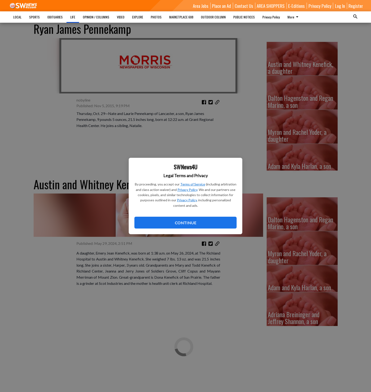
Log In (340, 6)
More (293, 17)
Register (356, 6)
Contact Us (244, 6)
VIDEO (120, 16)
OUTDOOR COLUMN (213, 16)
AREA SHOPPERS (271, 6)
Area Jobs (200, 6)
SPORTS (34, 16)
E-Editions (296, 6)
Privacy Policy (187, 190)
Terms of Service (192, 184)
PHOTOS (156, 16)
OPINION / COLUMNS (96, 16)
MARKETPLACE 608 (181, 16)
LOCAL (17, 16)
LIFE (72, 16)
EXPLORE (137, 16)
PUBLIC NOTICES (244, 16)
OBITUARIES (55, 16)
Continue (185, 222)
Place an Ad (221, 6)
